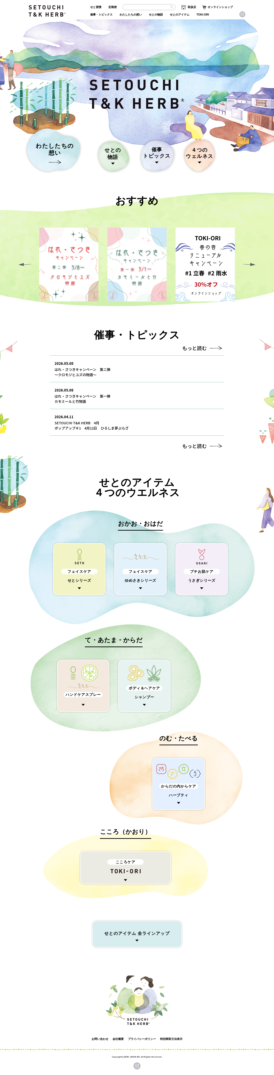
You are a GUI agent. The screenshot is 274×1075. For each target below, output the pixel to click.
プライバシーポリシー (142, 1038)
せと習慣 (95, 7)
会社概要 (118, 1038)
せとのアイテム (179, 14)
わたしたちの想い (131, 14)
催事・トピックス (101, 14)
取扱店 (192, 7)
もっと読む (194, 348)
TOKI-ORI (202, 14)
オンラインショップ (220, 7)
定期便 (112, 7)
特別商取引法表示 (171, 1038)
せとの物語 (156, 14)
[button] (249, 264)
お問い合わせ (100, 1038)
